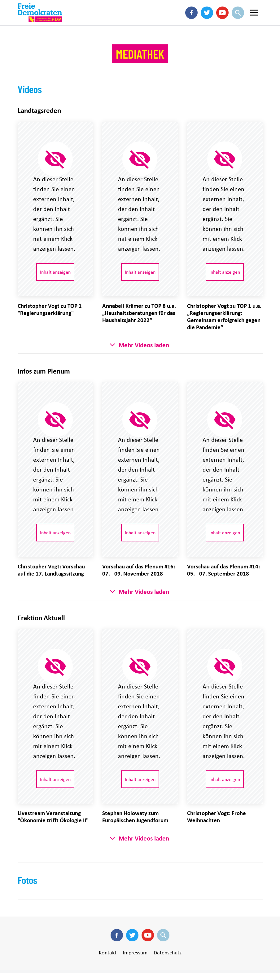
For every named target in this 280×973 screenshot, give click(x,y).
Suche (238, 22)
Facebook (191, 22)
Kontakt (107, 952)
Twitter (207, 22)
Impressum (135, 952)
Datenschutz (168, 952)
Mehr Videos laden (144, 345)
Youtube (222, 22)
